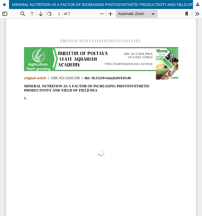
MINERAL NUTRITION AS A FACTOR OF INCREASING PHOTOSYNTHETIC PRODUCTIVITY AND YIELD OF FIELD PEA (107, 4)
